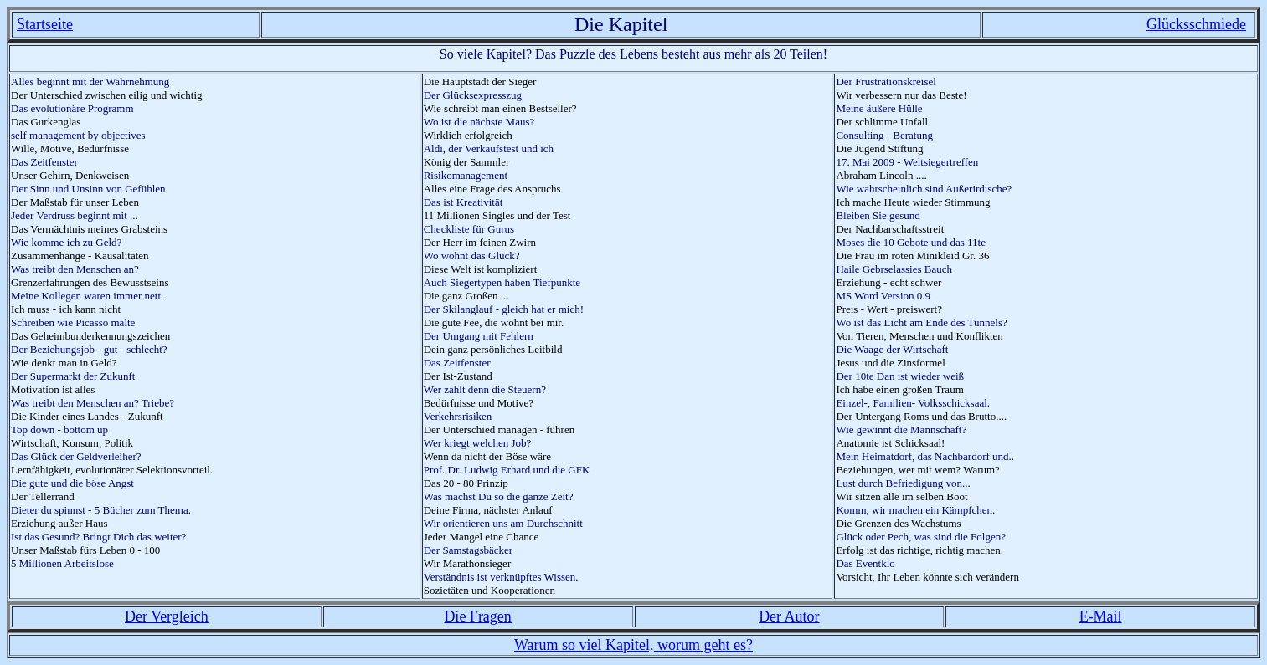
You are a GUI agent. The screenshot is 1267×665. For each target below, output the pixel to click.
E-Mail (1100, 616)
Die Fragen (477, 616)
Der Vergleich (167, 616)
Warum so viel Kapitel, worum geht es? (633, 645)
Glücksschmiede (1196, 24)
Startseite (45, 24)
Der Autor (789, 616)
